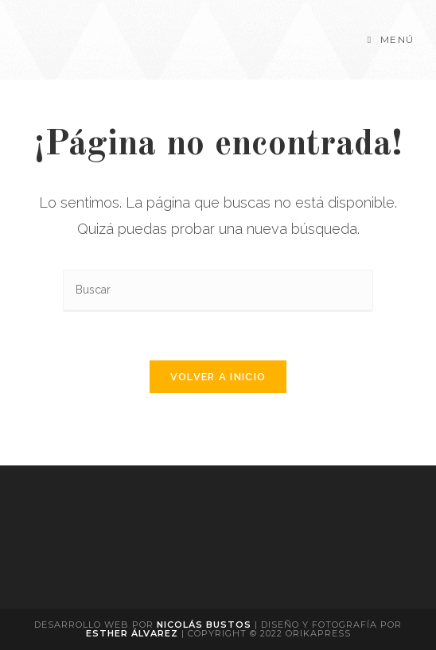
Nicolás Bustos (204, 624)
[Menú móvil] (391, 39)
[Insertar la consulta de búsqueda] (218, 291)
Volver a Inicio (218, 377)
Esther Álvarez (133, 633)
